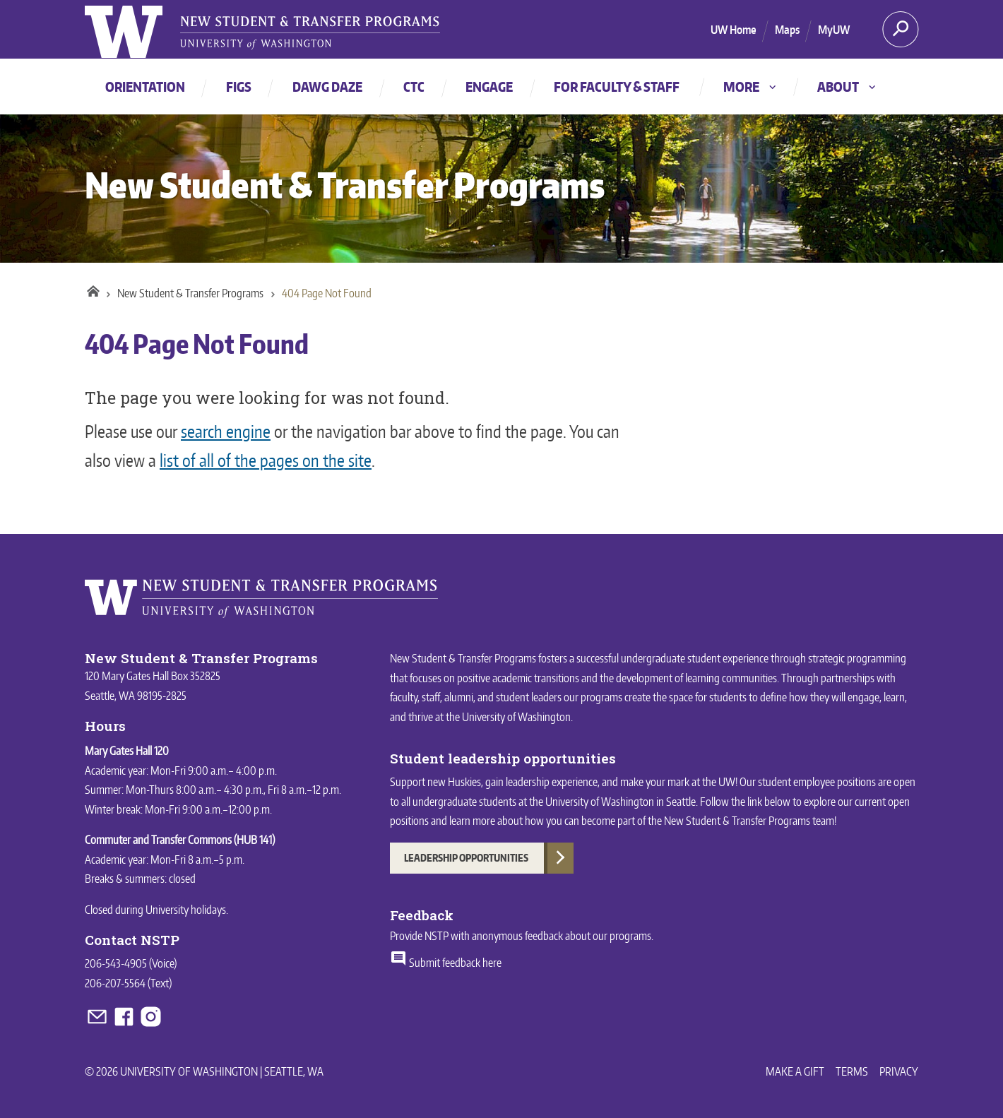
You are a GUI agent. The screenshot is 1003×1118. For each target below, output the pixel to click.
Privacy (898, 1071)
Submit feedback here (445, 963)
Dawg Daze (327, 86)
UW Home (733, 30)
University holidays (186, 910)
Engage (489, 86)
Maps (787, 30)
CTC (414, 86)
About (847, 86)
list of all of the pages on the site (266, 460)
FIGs (238, 86)
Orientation (145, 86)
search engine (226, 431)
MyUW (834, 30)
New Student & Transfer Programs (345, 184)
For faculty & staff (616, 86)
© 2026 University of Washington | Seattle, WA (204, 1071)
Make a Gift (795, 1071)
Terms (852, 1071)
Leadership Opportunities (466, 858)
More (750, 86)
